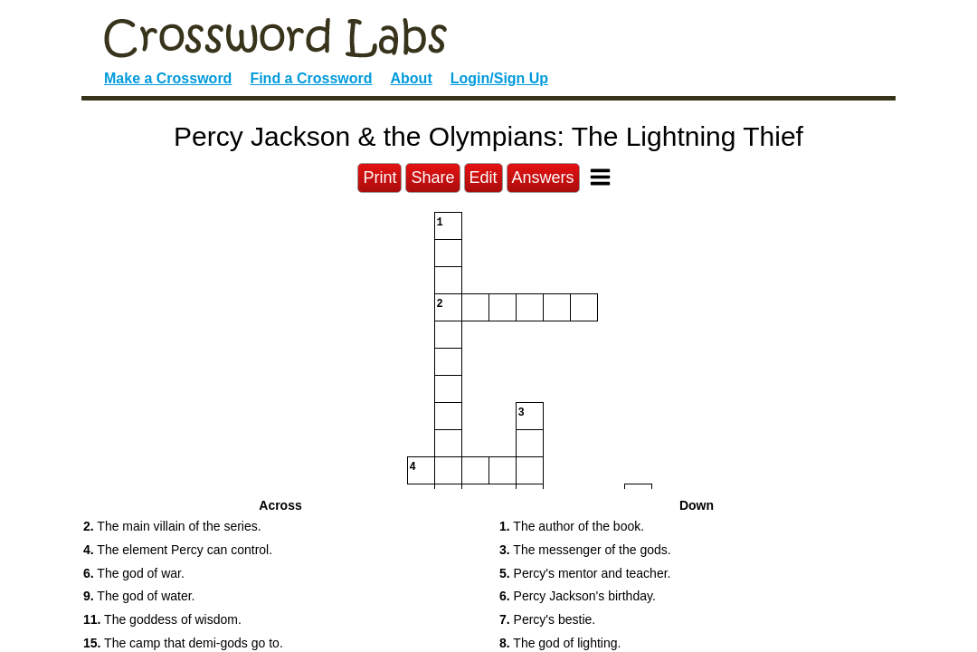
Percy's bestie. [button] (547, 619)
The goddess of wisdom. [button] (162, 619)
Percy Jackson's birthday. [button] (577, 596)
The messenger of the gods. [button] (585, 549)
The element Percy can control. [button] (177, 549)
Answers (543, 177)
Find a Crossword (311, 78)
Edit (484, 177)
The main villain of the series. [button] (172, 526)
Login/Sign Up (499, 78)
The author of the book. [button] (571, 526)
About (411, 78)
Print (379, 177)
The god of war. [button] (134, 573)
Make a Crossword (168, 78)
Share (432, 177)
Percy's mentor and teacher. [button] (584, 573)
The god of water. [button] (139, 596)
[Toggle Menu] (600, 177)
